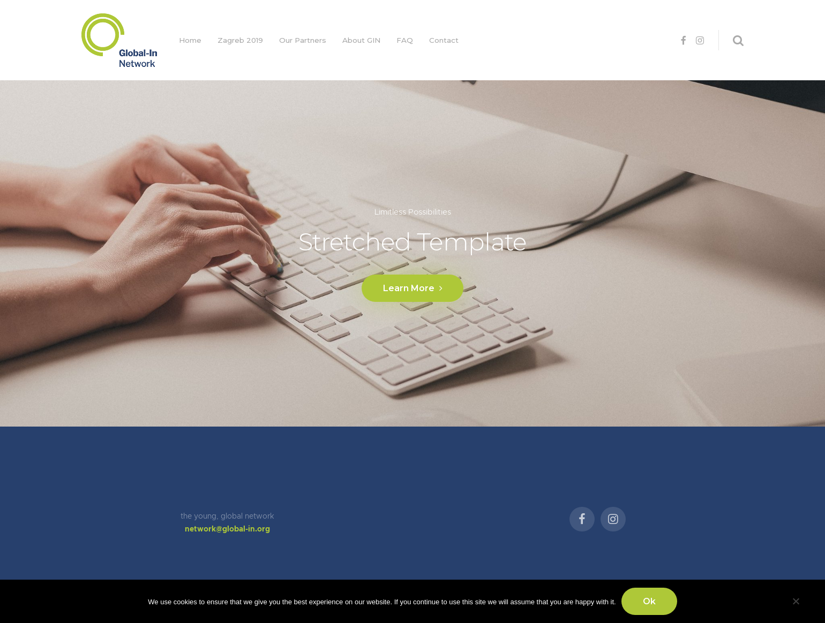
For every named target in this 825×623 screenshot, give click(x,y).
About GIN (361, 40)
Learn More (412, 288)
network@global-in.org (227, 529)
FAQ (404, 40)
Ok (649, 601)
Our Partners (302, 40)
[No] (795, 600)
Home (190, 40)
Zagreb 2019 (240, 40)
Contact (444, 40)
